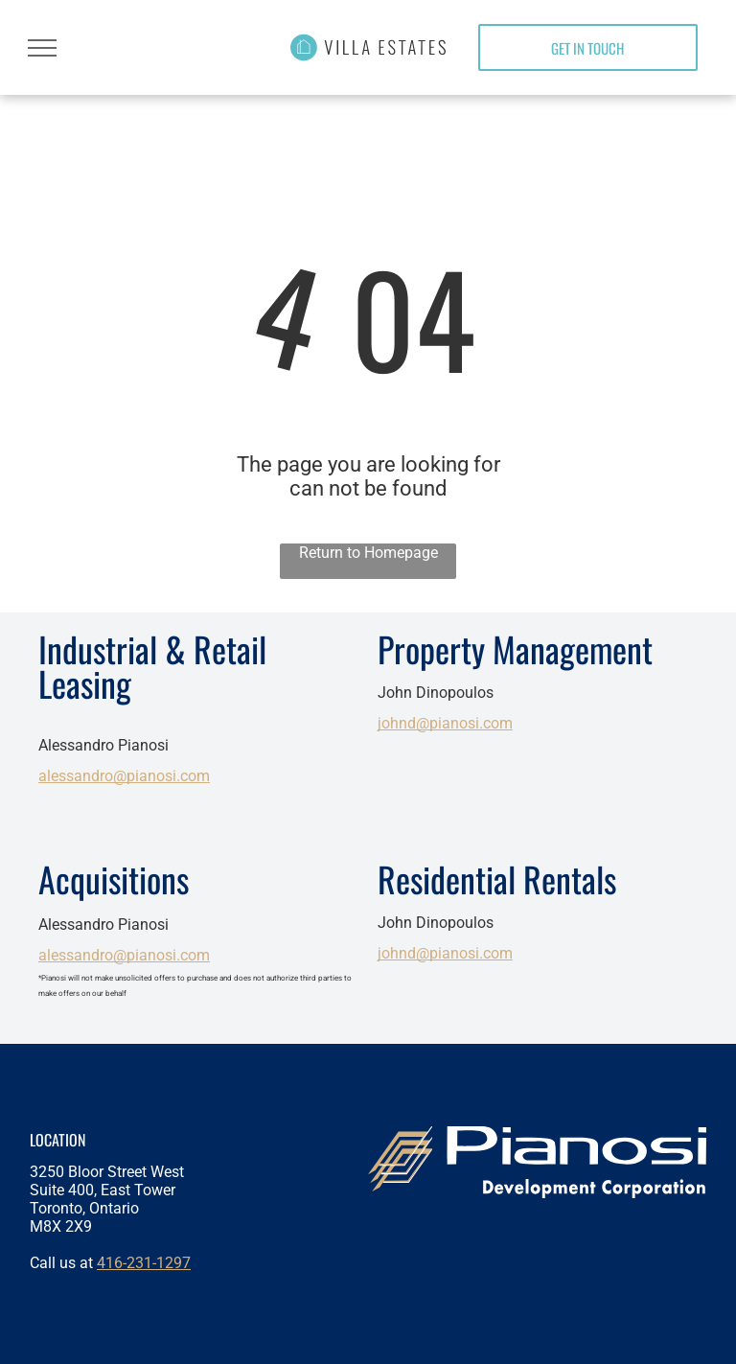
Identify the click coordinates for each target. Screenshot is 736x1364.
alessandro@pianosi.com (124, 776)
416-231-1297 (144, 1263)
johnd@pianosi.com (445, 723)
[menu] (42, 48)
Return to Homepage (368, 552)
